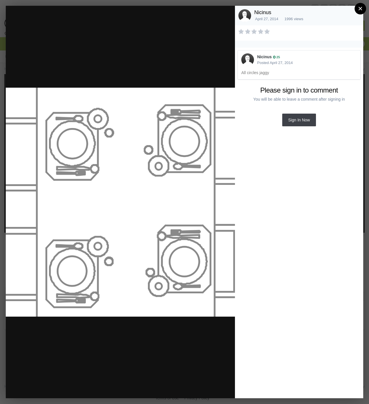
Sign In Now (299, 120)
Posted (275, 63)
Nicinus (262, 12)
